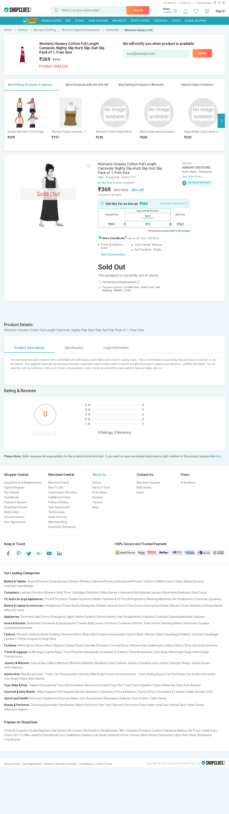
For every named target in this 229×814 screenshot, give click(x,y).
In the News (99, 492)
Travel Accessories (140, 652)
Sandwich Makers (175, 730)
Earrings (175, 663)
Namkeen (92, 691)
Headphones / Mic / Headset (119, 730)
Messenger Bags (180, 652)
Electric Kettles (106, 616)
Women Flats (138, 645)
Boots (179, 645)
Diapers (34, 685)
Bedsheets (34, 623)
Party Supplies (141, 685)
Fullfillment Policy (59, 497)
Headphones (53, 605)
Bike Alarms (37, 678)
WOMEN (79, 20)
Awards (97, 497)
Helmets (84, 674)
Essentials (160, 20)
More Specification (113, 254)
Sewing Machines (181, 616)
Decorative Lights (170, 735)
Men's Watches (58, 663)
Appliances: (12, 616)
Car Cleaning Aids (65, 674)
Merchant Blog (57, 522)
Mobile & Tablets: (15, 581)
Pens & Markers (126, 691)
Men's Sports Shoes (31, 645)
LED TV (18, 735)
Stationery (107, 691)
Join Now (153, 238)
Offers (176, 20)
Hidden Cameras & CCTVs (109, 599)
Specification (74, 348)
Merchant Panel (58, 482)
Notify (202, 53)
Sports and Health (16, 698)
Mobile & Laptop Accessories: (24, 605)
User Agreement (15, 522)
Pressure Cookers (150, 730)
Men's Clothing (50, 634)
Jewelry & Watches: (17, 663)
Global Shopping (195, 20)
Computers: (12, 592)
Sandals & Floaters (97, 645)
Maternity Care (172, 685)
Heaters (87, 735)
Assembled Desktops (176, 592)
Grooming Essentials (44, 705)
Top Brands (12, 739)
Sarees (10, 638)
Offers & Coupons (15, 730)
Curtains (204, 623)
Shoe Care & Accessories (201, 645)
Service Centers (14, 517)
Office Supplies (46, 691)
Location (167, 12)
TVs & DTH (51, 599)
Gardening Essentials (18, 627)
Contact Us (185, 3)
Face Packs (147, 705)
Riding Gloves (156, 674)
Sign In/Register (14, 487)
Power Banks (71, 605)
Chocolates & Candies (171, 691)
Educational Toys (52, 685)
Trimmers (26, 616)
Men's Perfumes (86, 705)
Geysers (199, 616)
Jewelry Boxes (200, 663)
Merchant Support (148, 482)
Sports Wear (135, 634)
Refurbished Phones (129, 581)
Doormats (190, 623)
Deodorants (66, 705)
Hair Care (105, 705)
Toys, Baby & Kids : (16, 685)
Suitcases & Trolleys (114, 652)
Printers (38, 592)
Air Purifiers (91, 730)
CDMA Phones (164, 581)
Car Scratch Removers (201, 674)
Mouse (175, 605)
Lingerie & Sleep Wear (42, 638)
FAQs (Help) (11, 512)
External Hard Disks (156, 605)
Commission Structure (62, 492)
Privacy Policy (12, 763)
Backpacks (88, 605)
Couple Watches (39, 730)
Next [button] (221, 121)
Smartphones (59, 581)
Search (138, 10)
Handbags (211, 634)
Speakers (215, 599)
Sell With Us (169, 3)
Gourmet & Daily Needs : (20, 691)
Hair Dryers (42, 616)
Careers (97, 502)
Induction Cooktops (155, 616)
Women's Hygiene (16, 709)
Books (80, 691)
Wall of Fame (104, 763)
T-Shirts (21, 638)
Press (140, 492)
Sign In (220, 11)
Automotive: (12, 674)
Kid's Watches (14, 667)
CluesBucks (11, 497)
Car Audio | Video (16, 678)
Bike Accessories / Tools (36, 674)
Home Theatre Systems (75, 599)
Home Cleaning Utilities (167, 623)
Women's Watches (81, 663)
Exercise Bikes (68, 698)
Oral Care (162, 705)
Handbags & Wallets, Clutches (184, 634)
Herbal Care (177, 705)
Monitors (93, 592)
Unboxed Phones (103, 581)
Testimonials (56, 512)
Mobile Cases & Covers (112, 605)
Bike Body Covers (102, 674)
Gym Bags (161, 652)
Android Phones (37, 581)
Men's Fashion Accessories (108, 634)
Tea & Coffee (146, 691)
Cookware (124, 623)
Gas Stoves (59, 730)
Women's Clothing (27, 634)
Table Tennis (158, 698)
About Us (99, 475)
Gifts (210, 691)
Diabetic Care (128, 698)
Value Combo (195, 705)
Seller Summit (57, 517)
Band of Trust (101, 487)
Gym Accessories (91, 698)
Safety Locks (13, 656)
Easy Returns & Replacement (23, 482)
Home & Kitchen (98, 20)
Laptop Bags (53, 652)
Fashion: (10, 634)
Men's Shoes (149, 735)
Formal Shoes (120, 645)
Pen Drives (135, 605)
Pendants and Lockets (153, 663)
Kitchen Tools (141, 623)
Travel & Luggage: (16, 652)
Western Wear (154, 634)
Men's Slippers (54, 645)
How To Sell (55, 487)
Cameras (201, 599)
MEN (68, 20)
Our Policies (11, 492)
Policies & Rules (58, 502)
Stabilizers (73, 735)
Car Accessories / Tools (130, 674)
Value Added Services (190, 581)
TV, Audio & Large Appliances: (24, 599)
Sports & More (140, 20)
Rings (185, 663)
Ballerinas (155, 645)
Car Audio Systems (106, 735)
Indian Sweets (195, 691)
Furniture (111, 623)
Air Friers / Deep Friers (203, 730)
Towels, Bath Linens (90, 623)
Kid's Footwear (74, 685)
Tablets (148, 581)
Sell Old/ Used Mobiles (19, 586)
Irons (8, 735)
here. (219, 456)
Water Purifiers (85, 616)
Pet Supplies (66, 691)
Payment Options (15, 502)
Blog (95, 507)
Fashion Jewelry (127, 663)
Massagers (111, 698)
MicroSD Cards (14, 610)
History (96, 482)
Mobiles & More (51, 20)
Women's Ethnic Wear (75, 634)
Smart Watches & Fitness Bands (201, 605)
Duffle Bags (36, 652)
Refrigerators (136, 599)
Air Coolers (75, 730)
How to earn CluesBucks (174, 203)
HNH (100, 177)
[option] (26, 120)
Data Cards (199, 592)
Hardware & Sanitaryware (59, 623)
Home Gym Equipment (43, 698)
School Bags (201, 652)
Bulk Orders (144, 487)
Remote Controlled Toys (100, 685)
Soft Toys (124, 685)
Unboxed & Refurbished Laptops (140, 592)
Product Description (29, 348)
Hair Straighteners (129, 616)
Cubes (157, 685)
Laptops (25, 592)
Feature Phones (80, 581)
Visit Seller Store (191, 176)
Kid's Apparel (192, 685)
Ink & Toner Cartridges (71, 592)
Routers (50, 592)
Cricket (143, 698)
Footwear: (11, 645)
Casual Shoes (74, 645)
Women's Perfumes (125, 705)
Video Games (109, 592)
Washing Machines (159, 599)
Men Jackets (33, 735)
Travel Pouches (73, 652)
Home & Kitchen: (15, 623)
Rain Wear (189, 735)
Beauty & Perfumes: (17, 705)
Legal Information (116, 348)
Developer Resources (62, 527)
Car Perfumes (175, 674)
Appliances (119, 20)
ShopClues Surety (15, 507)
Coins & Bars (39, 663)
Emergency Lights (62, 616)
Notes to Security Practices (60, 763)
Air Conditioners (183, 599)
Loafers (169, 645)
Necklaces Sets (105, 663)
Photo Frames (130, 735)
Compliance (86, 763)
